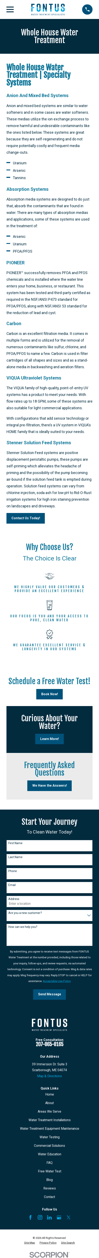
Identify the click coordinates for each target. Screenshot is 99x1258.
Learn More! (49, 739)
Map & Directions (49, 1076)
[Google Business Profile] (59, 1217)
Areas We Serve (49, 1111)
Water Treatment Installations (50, 1120)
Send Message (49, 994)
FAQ (49, 1163)
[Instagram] (40, 1217)
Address (13, 899)
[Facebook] (30, 1217)
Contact (49, 1197)
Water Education (49, 1154)
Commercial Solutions (49, 1146)
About (49, 1103)
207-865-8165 (49, 1044)
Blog (49, 1180)
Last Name (15, 857)
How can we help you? (22, 927)
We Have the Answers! (49, 785)
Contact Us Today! (25, 518)
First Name (15, 843)
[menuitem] (29, 1242)
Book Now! (49, 694)
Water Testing (50, 1137)
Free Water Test (49, 1171)
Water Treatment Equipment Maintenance (49, 1129)
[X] (68, 1217)
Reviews (49, 1188)
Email (12, 885)
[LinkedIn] (49, 1217)
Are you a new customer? (25, 913)
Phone (12, 871)
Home (49, 1094)
